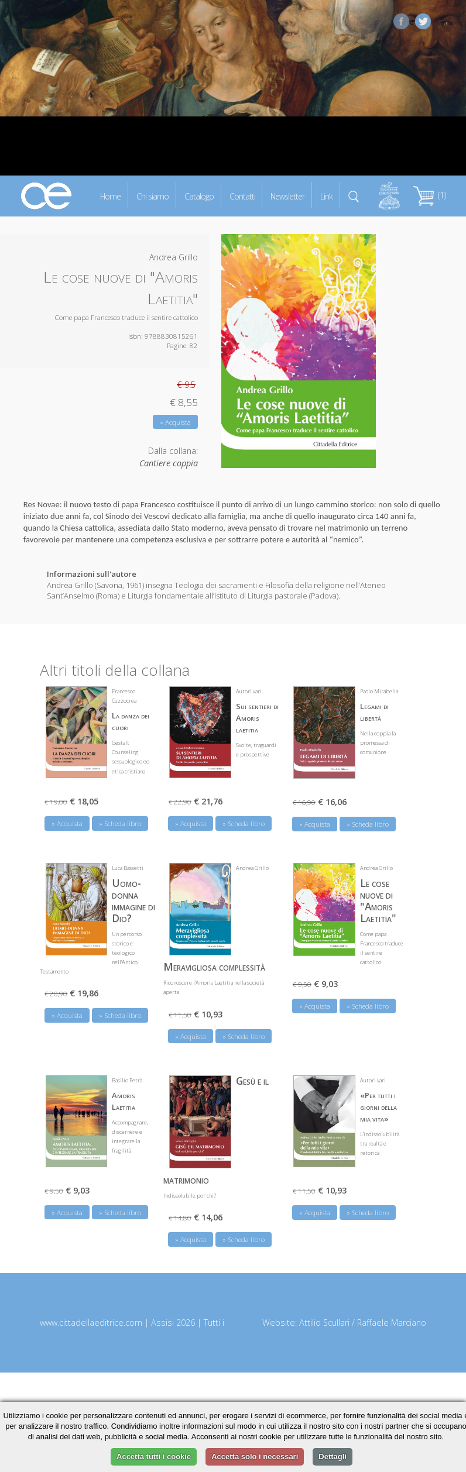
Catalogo (199, 195)
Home (110, 195)
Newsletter (287, 195)
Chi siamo (152, 195)
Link (326, 195)
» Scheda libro (120, 823)
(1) (429, 195)
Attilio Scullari (324, 1322)
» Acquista (175, 422)
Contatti (242, 195)
